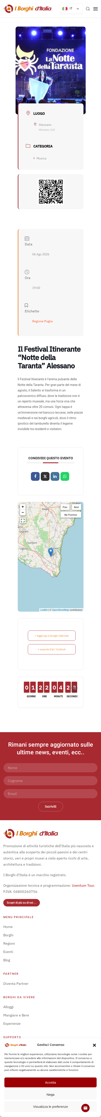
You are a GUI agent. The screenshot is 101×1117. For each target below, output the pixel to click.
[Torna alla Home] (27, 9)
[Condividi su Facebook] (35, 476)
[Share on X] (45, 476)
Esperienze (12, 1023)
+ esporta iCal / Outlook (52, 649)
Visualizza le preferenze (50, 1106)
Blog (6, 960)
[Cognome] (50, 781)
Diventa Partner (15, 983)
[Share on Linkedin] (55, 476)
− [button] (23, 512)
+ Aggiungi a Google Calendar (52, 635)
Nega (51, 1094)
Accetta (50, 1082)
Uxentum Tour (83, 885)
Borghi (8, 935)
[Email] (50, 793)
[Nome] (50, 768)
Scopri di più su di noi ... (21, 903)
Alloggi (8, 1007)
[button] (94, 1045)
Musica (40, 158)
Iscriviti (50, 806)
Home (8, 926)
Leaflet (44, 610)
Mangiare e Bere (16, 1015)
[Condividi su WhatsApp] (64, 476)
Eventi (8, 951)
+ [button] (23, 507)
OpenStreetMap (60, 610)
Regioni (9, 943)
